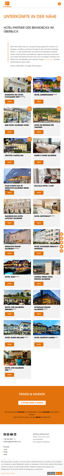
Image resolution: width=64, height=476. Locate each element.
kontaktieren (49, 59)
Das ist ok (59, 473)
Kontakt (6, 447)
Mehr (10, 102)
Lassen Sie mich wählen (8, 473)
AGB (5, 454)
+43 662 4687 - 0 (9, 439)
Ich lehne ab (51, 473)
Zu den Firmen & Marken (32, 403)
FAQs (5, 452)
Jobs (5, 449)
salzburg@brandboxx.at (12, 441)
